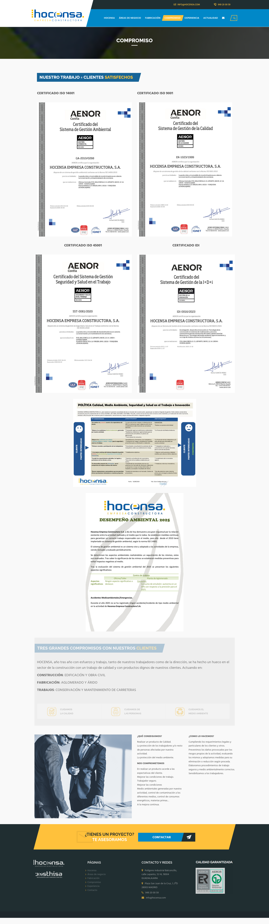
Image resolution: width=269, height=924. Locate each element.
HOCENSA (109, 18)
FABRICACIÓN (153, 18)
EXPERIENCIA (192, 18)
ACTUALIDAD (211, 18)
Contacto (92, 893)
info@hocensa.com (156, 900)
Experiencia (93, 889)
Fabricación (93, 881)
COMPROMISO (172, 18)
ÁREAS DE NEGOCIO (130, 18)
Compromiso (94, 885)
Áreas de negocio (96, 877)
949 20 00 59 (222, 5)
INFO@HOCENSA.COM (187, 5)
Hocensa (91, 873)
